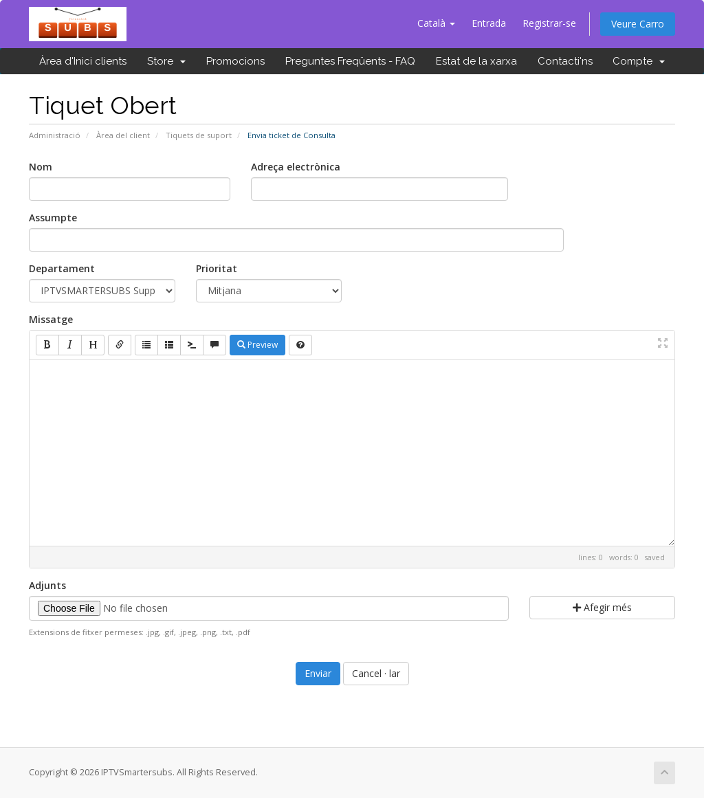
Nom (40, 166)
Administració (54, 135)
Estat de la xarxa (476, 61)
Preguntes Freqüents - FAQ (350, 61)
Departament (62, 268)
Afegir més (602, 607)
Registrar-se (549, 23)
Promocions (235, 61)
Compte (639, 61)
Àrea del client (123, 135)
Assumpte (53, 217)
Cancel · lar (376, 673)
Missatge (51, 319)
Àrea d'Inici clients (82, 61)
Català (436, 23)
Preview (257, 345)
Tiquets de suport (199, 135)
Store (166, 61)
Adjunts (47, 585)
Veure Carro (637, 23)
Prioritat (216, 268)
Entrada (489, 23)
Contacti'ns (565, 61)
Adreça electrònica (295, 166)
